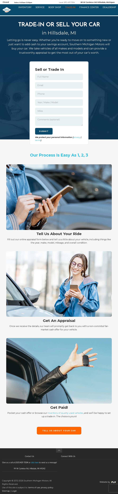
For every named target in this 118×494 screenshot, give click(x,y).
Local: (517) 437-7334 (67, 2)
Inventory (25, 10)
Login (14, 491)
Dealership (109, 10)
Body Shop (54, 10)
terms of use (34, 487)
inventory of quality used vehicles (65, 413)
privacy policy (47, 487)
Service (39, 10)
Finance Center (89, 10)
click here (35, 462)
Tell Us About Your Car (59, 430)
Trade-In (70, 10)
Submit (44, 131)
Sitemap (6, 491)
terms (38, 140)
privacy (76, 137)
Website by (108, 482)
